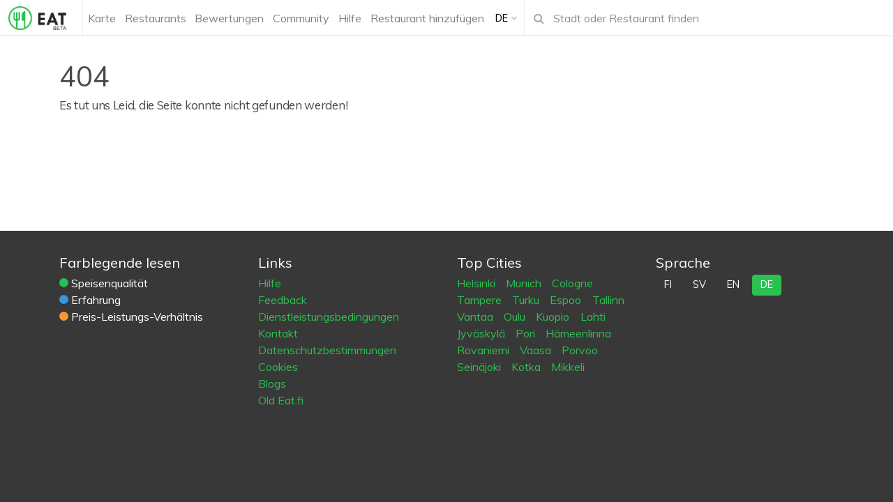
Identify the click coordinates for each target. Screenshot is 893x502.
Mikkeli (568, 367)
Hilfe (269, 283)
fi (668, 284)
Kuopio (554, 317)
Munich (525, 283)
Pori (527, 333)
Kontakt (278, 333)
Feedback (282, 300)
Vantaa (476, 317)
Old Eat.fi (280, 400)
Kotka (527, 367)
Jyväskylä (482, 333)
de (766, 284)
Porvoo (580, 350)
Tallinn (608, 300)
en (733, 284)
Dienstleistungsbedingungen (328, 317)
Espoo (567, 300)
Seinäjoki (480, 367)
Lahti (593, 317)
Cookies (278, 367)
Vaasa (537, 350)
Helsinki (477, 283)
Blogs (272, 383)
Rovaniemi (484, 350)
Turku (527, 300)
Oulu (516, 317)
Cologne (572, 283)
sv (699, 284)
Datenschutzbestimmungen (327, 350)
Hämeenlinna (578, 333)
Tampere (480, 300)
